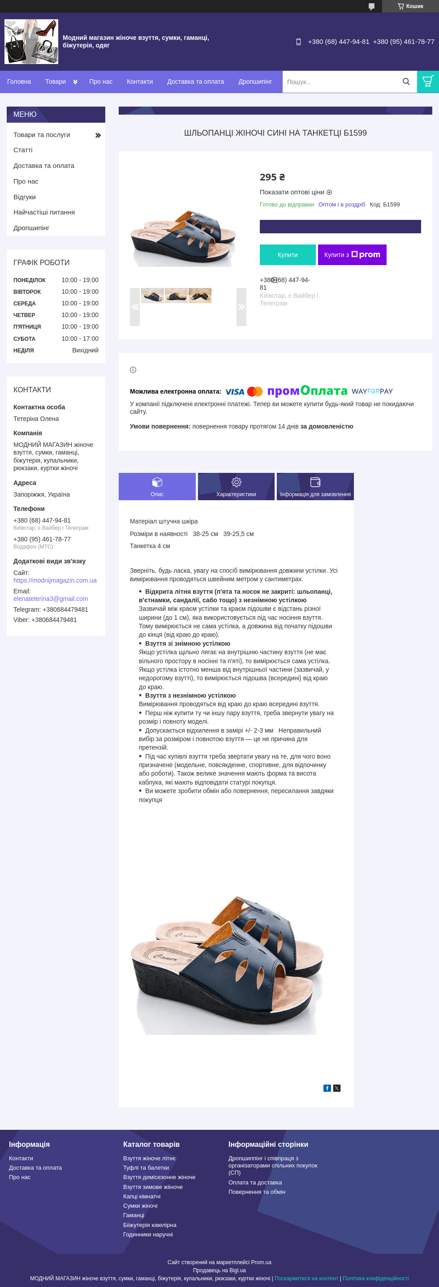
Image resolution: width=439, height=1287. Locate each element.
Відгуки (24, 197)
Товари (55, 81)
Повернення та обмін (256, 1191)
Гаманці (133, 1215)
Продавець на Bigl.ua (219, 1270)
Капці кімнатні (141, 1196)
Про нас (100, 81)
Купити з (352, 255)
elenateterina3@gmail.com (50, 598)
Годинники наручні (148, 1234)
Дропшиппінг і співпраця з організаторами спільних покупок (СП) (272, 1165)
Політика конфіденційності (376, 1278)
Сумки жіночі (140, 1205)
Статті (23, 150)
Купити (288, 254)
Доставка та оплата (195, 81)
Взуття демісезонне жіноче (159, 1177)
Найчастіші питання (44, 212)
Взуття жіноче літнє (149, 1158)
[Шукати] (406, 82)
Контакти (140, 81)
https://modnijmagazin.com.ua (55, 580)
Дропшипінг (255, 81)
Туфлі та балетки (146, 1167)
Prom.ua (261, 1262)
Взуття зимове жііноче (153, 1187)
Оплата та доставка (255, 1182)
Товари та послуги (41, 134)
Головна (19, 81)
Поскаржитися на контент (306, 1278)
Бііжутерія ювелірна (149, 1225)
